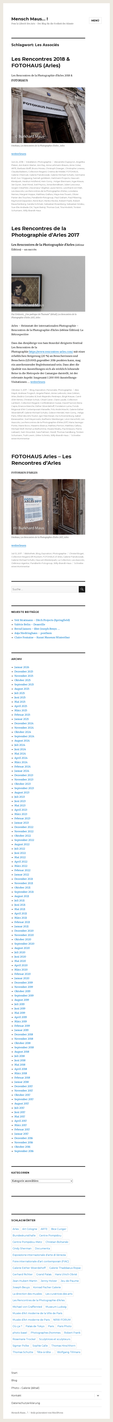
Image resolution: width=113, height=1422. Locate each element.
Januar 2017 (21, 1133)
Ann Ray (41, 165)
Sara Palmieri (42, 432)
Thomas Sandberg (66, 432)
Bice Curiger (58, 1229)
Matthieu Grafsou (44, 194)
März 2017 (20, 1125)
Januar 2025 (21, 719)
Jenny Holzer (49, 1280)
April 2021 (20, 913)
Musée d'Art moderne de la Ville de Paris (37, 1313)
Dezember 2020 (24, 930)
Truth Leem (28, 435)
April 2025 (20, 706)
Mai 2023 (19, 805)
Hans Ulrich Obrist (66, 1274)
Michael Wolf (17, 429)
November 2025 (23, 675)
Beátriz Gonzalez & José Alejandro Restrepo (39, 396)
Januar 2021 (21, 926)
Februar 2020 (22, 973)
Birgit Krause (68, 396)
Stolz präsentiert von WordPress (47, 1413)
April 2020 (21, 965)
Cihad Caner (46, 399)
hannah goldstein (41, 178)
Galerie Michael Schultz (62, 175)
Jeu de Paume (70, 1280)
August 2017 (21, 1103)
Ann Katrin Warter (27, 165)
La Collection (64, 560)
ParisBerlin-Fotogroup (41, 563)
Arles (13, 396)
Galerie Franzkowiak (39, 175)
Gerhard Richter (23, 1274)
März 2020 (21, 969)
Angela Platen (43, 393)
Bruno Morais (38, 168)
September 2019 (24, 995)
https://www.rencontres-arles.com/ (50, 351)
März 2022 (20, 865)
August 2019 (21, 999)
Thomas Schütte (23, 1352)
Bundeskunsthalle (24, 1235)
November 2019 (23, 986)
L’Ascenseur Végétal (39, 188)
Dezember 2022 (23, 827)
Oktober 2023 (22, 783)
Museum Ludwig (56, 1306)
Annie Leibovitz (58, 393)
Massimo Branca (39, 425)
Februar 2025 (22, 714)
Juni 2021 (19, 904)
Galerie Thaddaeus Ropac (65, 1267)
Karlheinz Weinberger (53, 419)
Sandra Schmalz (35, 204)
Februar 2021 (22, 922)
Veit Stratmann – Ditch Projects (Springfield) (42, 620)
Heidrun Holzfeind (31, 181)
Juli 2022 (19, 848)
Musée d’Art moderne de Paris (31, 1319)
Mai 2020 (20, 961)
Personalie (52, 390)
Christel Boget (76, 553)
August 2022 (21, 844)
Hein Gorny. (47, 181)
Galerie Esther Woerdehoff (29, 1267)
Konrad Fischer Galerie (47, 1287)
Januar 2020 (21, 978)
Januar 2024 (21, 770)
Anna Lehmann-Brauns (57, 165)
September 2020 (24, 943)
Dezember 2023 (23, 775)
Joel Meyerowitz (33, 419)
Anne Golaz (75, 165)
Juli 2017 (19, 1107)
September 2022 (24, 840)
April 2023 (20, 809)
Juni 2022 (20, 852)
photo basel (20, 1332)
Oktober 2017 (22, 1094)
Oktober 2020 (22, 939)
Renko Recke (51, 201)
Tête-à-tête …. (45, 1352)
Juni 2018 (19, 1060)
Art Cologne (29, 1229)
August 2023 (21, 792)
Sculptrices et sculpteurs (54, 1339)
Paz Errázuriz (68, 429)
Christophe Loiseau (74, 168)
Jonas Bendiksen (55, 184)
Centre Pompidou (50, 1235)
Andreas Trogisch (26, 393)
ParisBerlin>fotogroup (43, 197)
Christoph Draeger (55, 168)
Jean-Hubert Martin (25, 1280)
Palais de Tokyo (35, 1326)
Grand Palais (43, 1274)
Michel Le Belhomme (35, 429)
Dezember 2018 (23, 1034)
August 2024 (22, 740)
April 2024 (20, 757)
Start (14, 1372)
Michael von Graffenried (27, 1306)
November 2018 (23, 1038)
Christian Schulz (31, 399)
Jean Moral (27, 184)
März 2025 (20, 710)
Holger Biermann (62, 181)
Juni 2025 (20, 697)
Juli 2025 (19, 693)
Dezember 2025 (23, 671)
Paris (51, 1326)
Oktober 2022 (22, 835)
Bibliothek (30, 553)
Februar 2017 (22, 1129)
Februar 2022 (22, 870)
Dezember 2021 (23, 878)
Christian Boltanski (57, 1242)
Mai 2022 (20, 857)
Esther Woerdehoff (44, 406)
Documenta (42, 1248)
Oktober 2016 (22, 1146)
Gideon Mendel (56, 412)
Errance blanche (26, 406)
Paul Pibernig (74, 197)
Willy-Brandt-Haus (32, 210)
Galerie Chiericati (20, 175)
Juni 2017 (19, 1112)
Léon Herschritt (72, 419)
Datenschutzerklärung (25, 1403)
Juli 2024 (19, 744)
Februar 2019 (22, 1025)
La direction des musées (27, 1293)
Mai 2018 (19, 1064)
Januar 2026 (21, 667)
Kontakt (16, 1395)
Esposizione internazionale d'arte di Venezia (39, 1255)
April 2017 (20, 1120)
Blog (32, 390)
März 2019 (20, 1021)
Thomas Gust (53, 207)
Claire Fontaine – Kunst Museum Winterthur (42, 637)
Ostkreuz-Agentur (20, 563)
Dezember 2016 (23, 1138)
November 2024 (24, 727)
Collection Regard (37, 171)
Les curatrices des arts (58, 1293)
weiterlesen (18, 153)
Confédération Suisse (50, 403)
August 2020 (22, 948)
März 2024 (20, 762)
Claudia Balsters (19, 171)
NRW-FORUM (62, 1319)
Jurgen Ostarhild (19, 188)
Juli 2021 (19, 900)
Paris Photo (64, 1326)
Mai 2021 (19, 909)
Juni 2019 (19, 1008)
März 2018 (20, 1073)
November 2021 (23, 883)
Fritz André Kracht (60, 409)
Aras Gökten (73, 393)
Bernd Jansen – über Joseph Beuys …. (37, 628)
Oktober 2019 (22, 991)
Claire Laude (60, 399)
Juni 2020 (20, 956)
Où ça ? (17, 1326)
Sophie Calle (40, 1345)
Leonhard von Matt (72, 188)
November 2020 (24, 935)
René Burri (38, 201)
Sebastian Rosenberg (55, 204)
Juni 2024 (20, 749)
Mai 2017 (19, 1116)
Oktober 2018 (22, 1043)
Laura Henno (56, 188)
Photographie (44, 162)
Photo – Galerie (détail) (25, 1388)
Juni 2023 (20, 801)
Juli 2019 (19, 1004)
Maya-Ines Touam (62, 194)
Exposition (40, 390)
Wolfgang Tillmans (68, 1352)
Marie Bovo (24, 425)
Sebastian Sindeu (75, 204)
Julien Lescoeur (72, 184)
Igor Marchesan (47, 416)
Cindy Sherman (22, 1248)
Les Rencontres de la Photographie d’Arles (46, 191)
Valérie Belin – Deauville (29, 624)
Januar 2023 (21, 822)
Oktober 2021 (22, 887)
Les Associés (17, 191)
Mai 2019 (19, 1012)
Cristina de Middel (56, 171)
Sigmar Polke (21, 1345)
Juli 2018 (19, 1056)
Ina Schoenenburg (64, 416)
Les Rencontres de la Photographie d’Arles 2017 (44, 422)
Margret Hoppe (27, 194)
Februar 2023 (22, 818)
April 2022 (20, 861)
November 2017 (23, 1090)
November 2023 (23, 779)
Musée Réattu (54, 429)
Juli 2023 (19, 796)
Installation (31, 162)
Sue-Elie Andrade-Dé (22, 207)
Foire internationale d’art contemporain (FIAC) (41, 1261)
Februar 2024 (22, 766)
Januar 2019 (21, 1030)
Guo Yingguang (24, 178)
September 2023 (24, 788)
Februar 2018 (22, 1077)
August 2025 (21, 688)
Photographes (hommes (45, 1332)
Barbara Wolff (24, 168)
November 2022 (23, 831)
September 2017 (23, 1099)
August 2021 (21, 896)
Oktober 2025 (22, 680)
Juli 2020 (19, 952)
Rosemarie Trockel (24, 1339)
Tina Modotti (66, 207)
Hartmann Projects (60, 178)
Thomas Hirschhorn (63, 1345)
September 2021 (24, 891)
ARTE (13, 168)
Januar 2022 (21, 874)
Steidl (53, 432)
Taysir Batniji (39, 207)
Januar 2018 (21, 1081)
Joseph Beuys (21, 1287)
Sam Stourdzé (28, 432)
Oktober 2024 (22, 732)
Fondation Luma (63, 406)
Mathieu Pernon (56, 425)
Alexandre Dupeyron (64, 162)
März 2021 (20, 917)
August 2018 (21, 1051)
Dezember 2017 (23, 1086)
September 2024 (24, 736)
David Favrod (69, 403)
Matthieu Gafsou (73, 425)
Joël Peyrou (40, 184)
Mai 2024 (20, 753)
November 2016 (23, 1142)
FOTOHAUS (72, 171)
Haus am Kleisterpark (46, 560)
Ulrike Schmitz (42, 435)
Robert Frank (65, 201)
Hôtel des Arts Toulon (27, 416)
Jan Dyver (16, 184)
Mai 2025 (19, 701)
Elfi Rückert (36, 556)
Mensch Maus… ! (29, 18)
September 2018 (24, 1047)
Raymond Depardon (21, 201)
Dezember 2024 (23, 723)
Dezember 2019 (23, 982)
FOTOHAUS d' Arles (52, 556)
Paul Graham (61, 197)
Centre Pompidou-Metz (27, 1242)
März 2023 (20, 814)
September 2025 (24, 684)
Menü (95, 20)
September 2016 (24, 1151)
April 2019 (20, 1017)
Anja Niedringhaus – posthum (33, 633)
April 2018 (20, 1069)
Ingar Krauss (78, 181)
